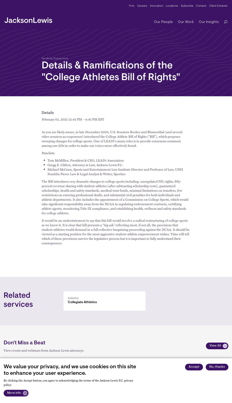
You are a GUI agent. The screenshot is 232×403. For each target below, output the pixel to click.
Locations (172, 6)
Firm (131, 6)
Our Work (186, 22)
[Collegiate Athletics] (104, 301)
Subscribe (187, 6)
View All (215, 345)
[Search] (223, 22)
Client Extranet (218, 6)
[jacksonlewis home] (28, 19)
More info (14, 393)
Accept (194, 367)
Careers (142, 6)
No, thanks (217, 367)
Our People (163, 22)
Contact (201, 6)
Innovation (156, 6)
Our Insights (209, 22)
